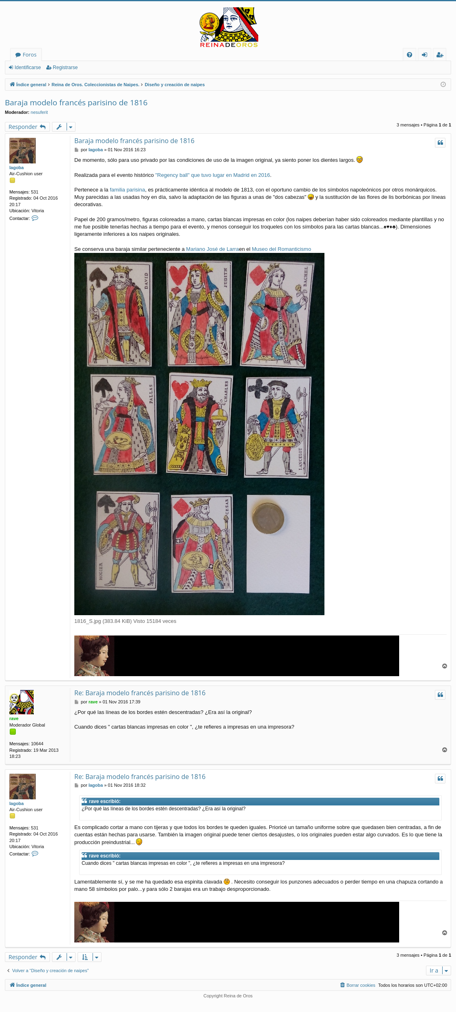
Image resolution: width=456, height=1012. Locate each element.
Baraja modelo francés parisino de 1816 (76, 102)
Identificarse (28, 67)
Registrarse (65, 67)
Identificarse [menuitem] (426, 56)
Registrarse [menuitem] (441, 56)
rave (14, 718)
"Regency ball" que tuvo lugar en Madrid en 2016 (212, 175)
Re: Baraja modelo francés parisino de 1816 (139, 693)
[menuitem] (409, 54)
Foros (30, 54)
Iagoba (16, 167)
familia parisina (127, 190)
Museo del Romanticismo (281, 249)
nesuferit (39, 112)
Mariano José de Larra (212, 249)
